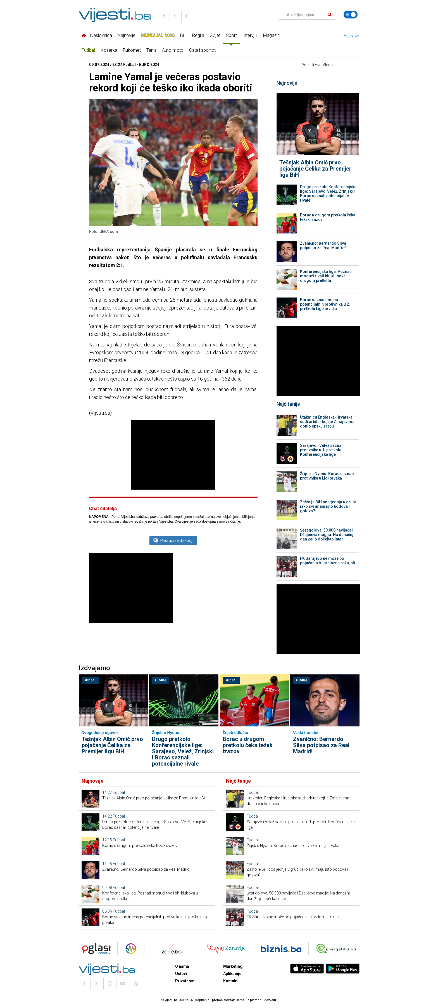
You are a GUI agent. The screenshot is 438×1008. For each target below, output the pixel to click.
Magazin (271, 35)
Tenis (151, 50)
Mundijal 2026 (158, 35)
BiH (183, 35)
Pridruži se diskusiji (173, 540)
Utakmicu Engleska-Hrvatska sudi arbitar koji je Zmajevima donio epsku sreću (327, 421)
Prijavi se (352, 35)
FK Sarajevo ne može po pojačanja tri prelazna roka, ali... (329, 560)
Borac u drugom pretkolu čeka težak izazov (327, 217)
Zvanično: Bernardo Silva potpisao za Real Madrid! (323, 245)
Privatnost (185, 981)
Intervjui (250, 35)
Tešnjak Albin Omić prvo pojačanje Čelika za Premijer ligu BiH (315, 168)
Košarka (109, 50)
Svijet (215, 35)
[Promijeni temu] (351, 14)
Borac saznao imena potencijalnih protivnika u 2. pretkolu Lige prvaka (325, 304)
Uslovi (181, 973)
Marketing (232, 966)
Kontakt (230, 981)
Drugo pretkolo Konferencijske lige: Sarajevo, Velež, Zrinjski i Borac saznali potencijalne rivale (328, 193)
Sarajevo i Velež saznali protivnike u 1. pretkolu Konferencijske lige (322, 450)
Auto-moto (173, 50)
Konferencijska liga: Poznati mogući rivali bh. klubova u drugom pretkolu (326, 276)
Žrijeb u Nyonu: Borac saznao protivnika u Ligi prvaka (327, 475)
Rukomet (132, 50)
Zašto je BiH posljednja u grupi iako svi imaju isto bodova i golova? (328, 506)
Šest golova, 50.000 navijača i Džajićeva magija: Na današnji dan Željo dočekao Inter (327, 534)
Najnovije (126, 35)
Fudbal (88, 50)
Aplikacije (232, 973)
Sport (231, 35)
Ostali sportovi (203, 50)
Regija (198, 35)
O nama (182, 966)
